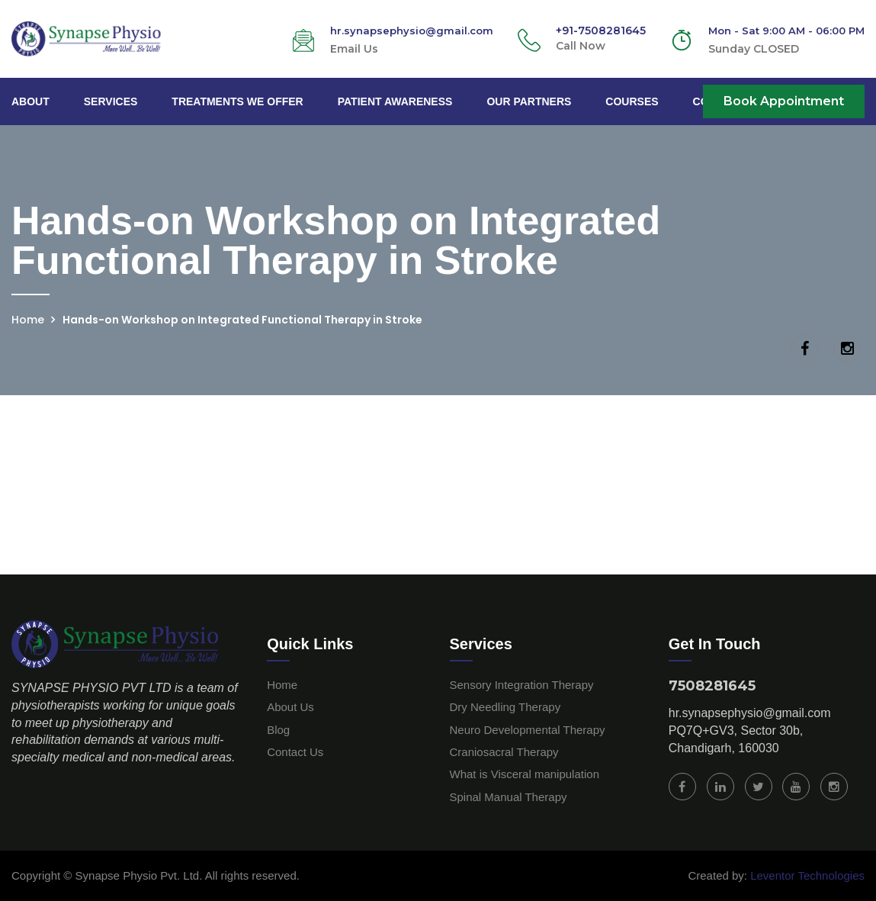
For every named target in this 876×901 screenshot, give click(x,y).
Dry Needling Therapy (505, 706)
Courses (631, 101)
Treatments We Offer (237, 101)
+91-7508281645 (601, 30)
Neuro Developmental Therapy (527, 729)
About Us (290, 706)
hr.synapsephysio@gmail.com (750, 712)
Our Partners (528, 101)
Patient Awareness (395, 101)
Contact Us (295, 751)
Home (27, 319)
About (30, 101)
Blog (278, 729)
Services (111, 101)
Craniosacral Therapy (504, 751)
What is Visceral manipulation (524, 773)
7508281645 (712, 685)
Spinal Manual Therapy (508, 796)
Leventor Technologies (806, 875)
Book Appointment (784, 101)
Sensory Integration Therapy (522, 684)
